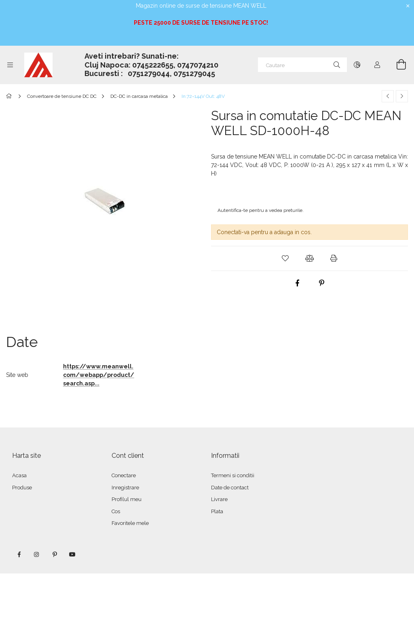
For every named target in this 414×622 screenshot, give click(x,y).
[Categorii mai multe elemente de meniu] (10, 64)
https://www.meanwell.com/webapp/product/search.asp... (98, 375)
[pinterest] (322, 283)
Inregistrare (125, 487)
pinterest (54, 554)
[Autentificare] (377, 64)
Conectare (124, 475)
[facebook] (297, 283)
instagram (37, 554)
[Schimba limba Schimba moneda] (357, 64)
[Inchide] (408, 6)
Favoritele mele (130, 523)
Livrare (219, 499)
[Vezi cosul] (396, 64)
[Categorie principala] (10, 96)
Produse (22, 487)
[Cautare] (302, 64)
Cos (116, 511)
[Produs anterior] (388, 96)
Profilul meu (127, 499)
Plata (217, 511)
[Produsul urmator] (402, 96)
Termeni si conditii (232, 475)
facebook (19, 554)
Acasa (19, 475)
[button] (285, 258)
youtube (72, 554)
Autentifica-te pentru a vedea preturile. (261, 210)
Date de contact (230, 487)
